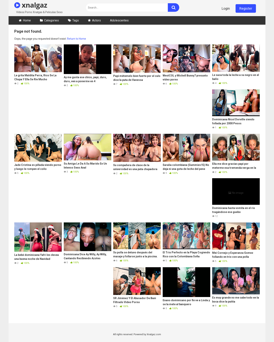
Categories (51, 20)
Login (226, 8)
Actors (96, 20)
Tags (75, 20)
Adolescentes (119, 20)
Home (27, 20)
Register (245, 8)
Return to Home (76, 38)
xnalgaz (30, 5)
